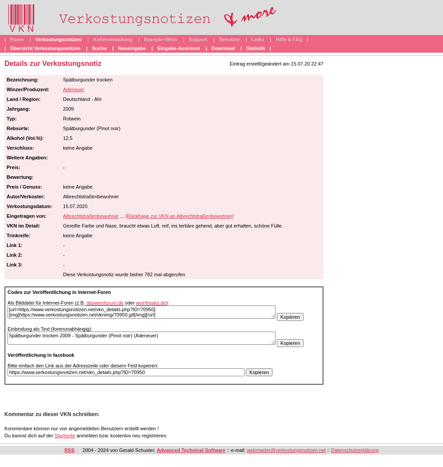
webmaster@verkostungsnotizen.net (286, 450)
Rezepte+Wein (160, 39)
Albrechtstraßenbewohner (91, 216)
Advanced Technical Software (191, 450)
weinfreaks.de (151, 302)
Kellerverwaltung (112, 39)
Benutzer (229, 39)
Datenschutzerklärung (355, 450)
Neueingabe (132, 48)
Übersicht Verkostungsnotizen (45, 48)
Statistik (255, 48)
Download (223, 48)
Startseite (64, 435)
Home (17, 39)
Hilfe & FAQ (289, 39)
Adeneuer (73, 89)
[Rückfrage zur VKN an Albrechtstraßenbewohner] (179, 216)
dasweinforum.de (105, 302)
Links (258, 39)
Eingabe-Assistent (178, 48)
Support (198, 39)
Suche (99, 48)
